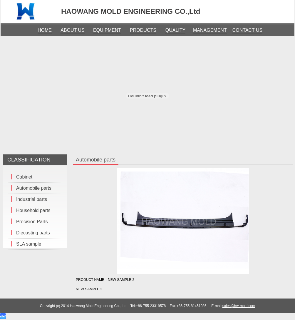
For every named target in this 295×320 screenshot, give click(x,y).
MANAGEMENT (210, 30)
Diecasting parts (33, 232)
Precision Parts (32, 221)
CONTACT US (247, 30)
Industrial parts (31, 199)
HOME (45, 30)
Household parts (33, 210)
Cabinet (24, 176)
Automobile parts (33, 188)
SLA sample (28, 243)
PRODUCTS (143, 30)
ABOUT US (73, 30)
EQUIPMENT (107, 30)
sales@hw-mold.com (238, 306)
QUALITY (175, 30)
